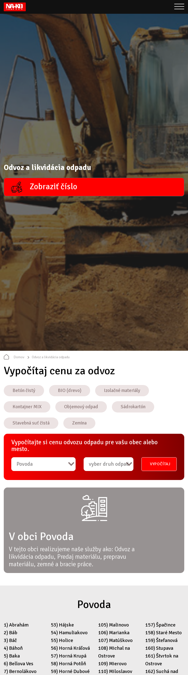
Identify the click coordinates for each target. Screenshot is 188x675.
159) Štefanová (161, 640)
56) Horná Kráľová (70, 648)
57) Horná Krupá (68, 656)
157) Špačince (160, 625)
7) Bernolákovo (20, 671)
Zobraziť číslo (53, 187)
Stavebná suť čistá (31, 423)
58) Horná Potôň (68, 663)
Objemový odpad (81, 407)
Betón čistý (24, 391)
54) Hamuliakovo (69, 633)
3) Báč (10, 640)
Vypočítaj (160, 464)
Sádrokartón (133, 407)
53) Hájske (62, 625)
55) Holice (62, 640)
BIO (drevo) (69, 391)
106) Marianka (113, 633)
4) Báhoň (13, 648)
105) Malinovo (113, 625)
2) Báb (10, 633)
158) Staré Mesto (163, 633)
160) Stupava (159, 648)
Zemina (79, 423)
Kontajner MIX (27, 407)
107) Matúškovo (115, 640)
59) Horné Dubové (70, 671)
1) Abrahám (16, 625)
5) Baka (12, 656)
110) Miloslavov (115, 671)
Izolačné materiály (122, 391)
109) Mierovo (112, 663)
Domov (19, 357)
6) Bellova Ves (18, 663)
